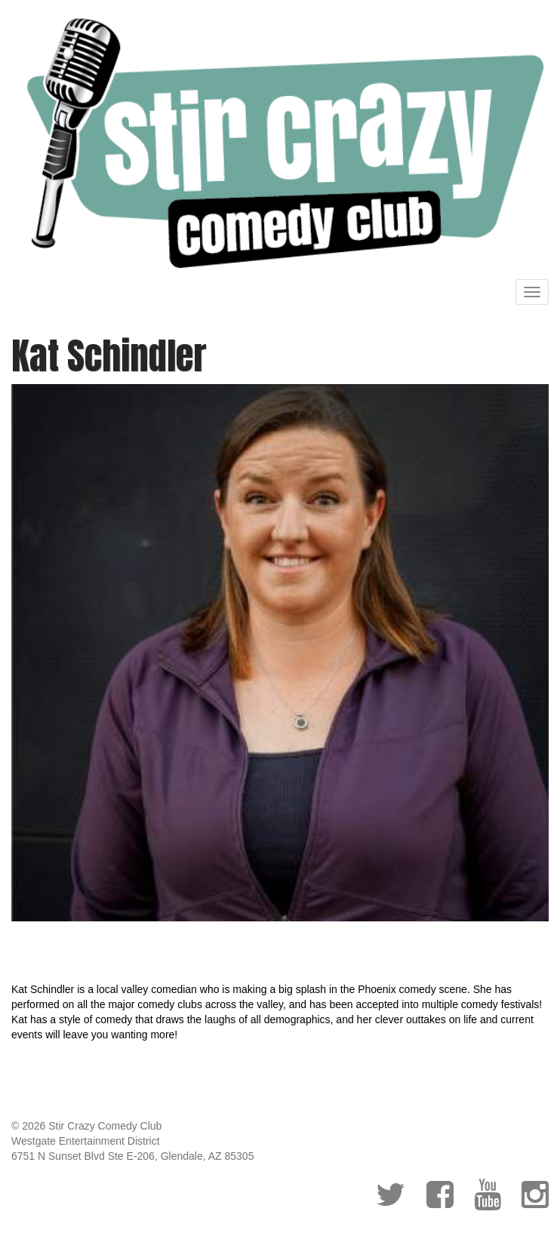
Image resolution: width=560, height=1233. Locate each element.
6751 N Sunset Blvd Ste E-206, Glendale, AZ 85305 (132, 1156)
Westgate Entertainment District (85, 1141)
